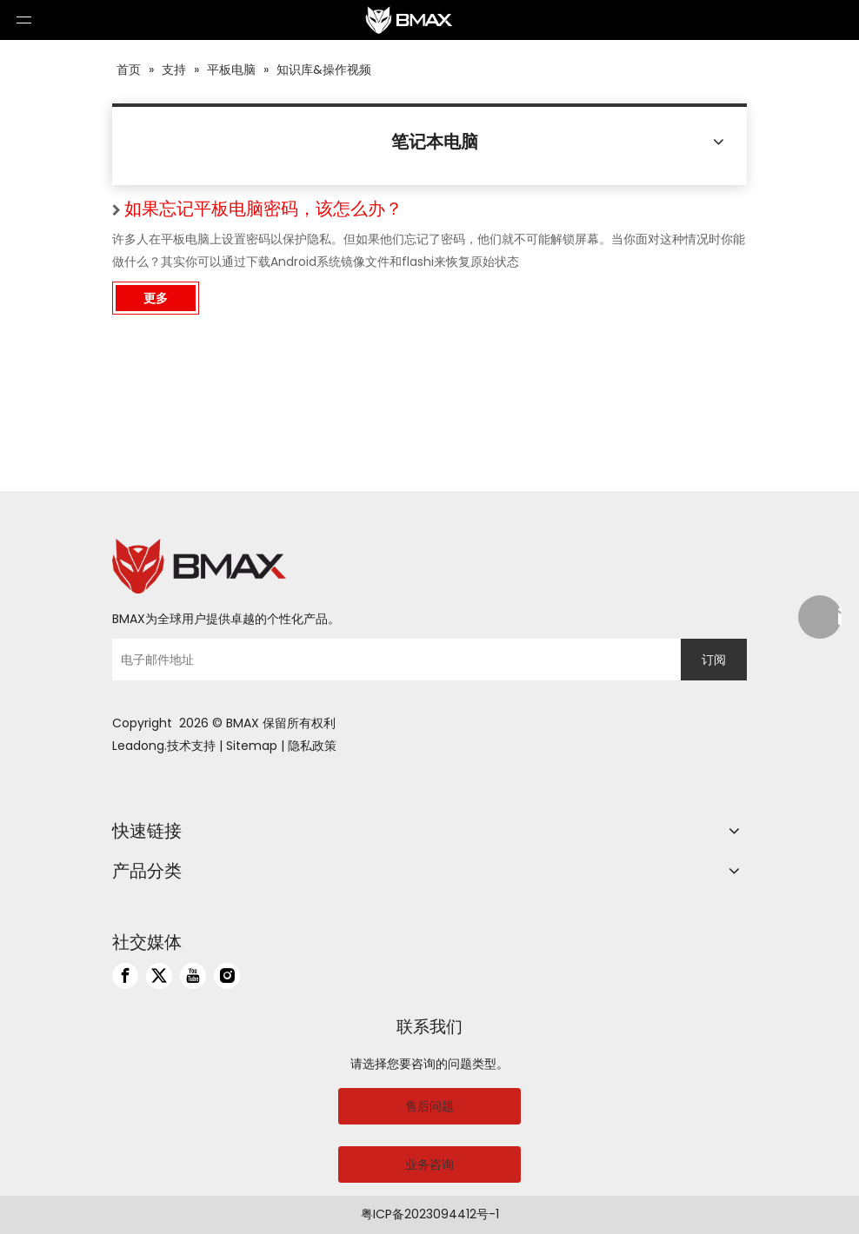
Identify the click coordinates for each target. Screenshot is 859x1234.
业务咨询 (429, 1164)
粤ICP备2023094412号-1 (430, 1214)
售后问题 (429, 1106)
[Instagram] (227, 976)
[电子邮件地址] (392, 659)
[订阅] (714, 659)
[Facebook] (125, 976)
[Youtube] (193, 976)
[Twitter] (159, 976)
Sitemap (251, 745)
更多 (155, 298)
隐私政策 (312, 745)
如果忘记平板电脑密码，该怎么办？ (263, 208)
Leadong (138, 745)
